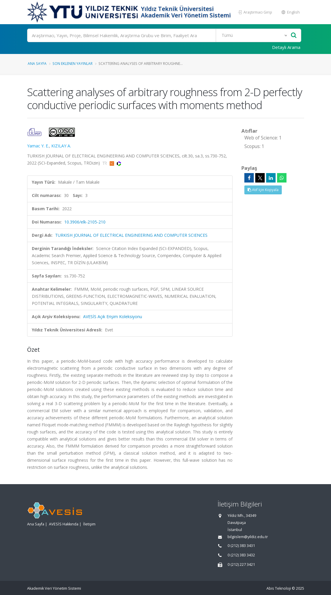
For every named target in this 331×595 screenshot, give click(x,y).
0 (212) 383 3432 (241, 555)
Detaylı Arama (286, 47)
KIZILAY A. (61, 146)
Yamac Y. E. (38, 146)
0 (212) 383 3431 (241, 545)
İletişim (89, 524)
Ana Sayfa (37, 63)
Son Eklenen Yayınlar (72, 63)
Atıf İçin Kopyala (263, 189)
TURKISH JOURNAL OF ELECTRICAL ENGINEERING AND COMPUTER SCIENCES (131, 235)
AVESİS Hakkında (63, 524)
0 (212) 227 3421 (241, 564)
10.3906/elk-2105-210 (85, 222)
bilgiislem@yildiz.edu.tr (248, 536)
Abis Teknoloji (278, 588)
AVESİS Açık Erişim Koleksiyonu (112, 316)
